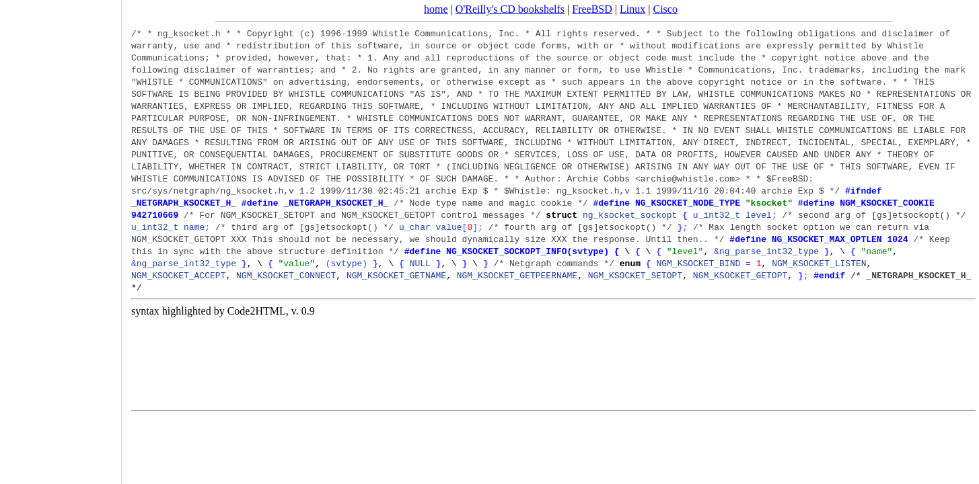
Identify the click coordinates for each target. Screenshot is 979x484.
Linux (632, 9)
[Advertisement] (60, 237)
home (436, 9)
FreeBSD (592, 9)
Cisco (665, 9)
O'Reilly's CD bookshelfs (510, 9)
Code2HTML (256, 311)
